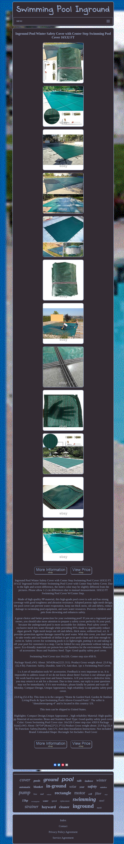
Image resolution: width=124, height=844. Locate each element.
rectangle (63, 793)
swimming (84, 799)
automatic (24, 787)
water (45, 801)
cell (90, 794)
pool (68, 779)
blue (35, 794)
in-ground (56, 785)
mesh (99, 808)
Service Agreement (63, 837)
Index (63, 820)
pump (24, 792)
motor (79, 792)
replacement (64, 801)
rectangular (35, 801)
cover (25, 779)
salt (79, 780)
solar (72, 786)
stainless (103, 787)
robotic (49, 794)
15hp (25, 800)
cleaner (64, 807)
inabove (89, 781)
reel (42, 794)
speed (54, 801)
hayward (49, 807)
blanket (38, 786)
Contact (63, 826)
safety (92, 786)
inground (83, 806)
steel (101, 800)
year (82, 786)
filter (98, 793)
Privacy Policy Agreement (63, 832)
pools (37, 780)
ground (50, 779)
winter (101, 780)
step (106, 794)
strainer (32, 806)
